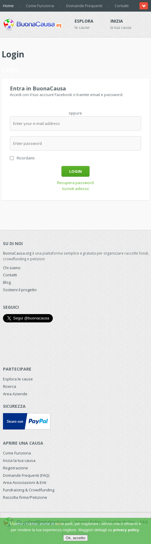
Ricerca (9, 386)
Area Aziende (15, 393)
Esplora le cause (18, 379)
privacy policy (126, 530)
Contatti (122, 5)
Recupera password (75, 182)
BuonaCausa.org (17, 253)
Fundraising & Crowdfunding (28, 490)
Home (8, 5)
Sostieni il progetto (20, 289)
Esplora (84, 21)
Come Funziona (40, 5)
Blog (7, 282)
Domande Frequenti (84, 5)
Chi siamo (12, 267)
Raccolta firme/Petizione (25, 497)
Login (75, 171)
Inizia (116, 21)
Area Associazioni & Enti (24, 482)
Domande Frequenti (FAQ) (26, 475)
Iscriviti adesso (75, 188)
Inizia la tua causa (19, 460)
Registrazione (15, 468)
